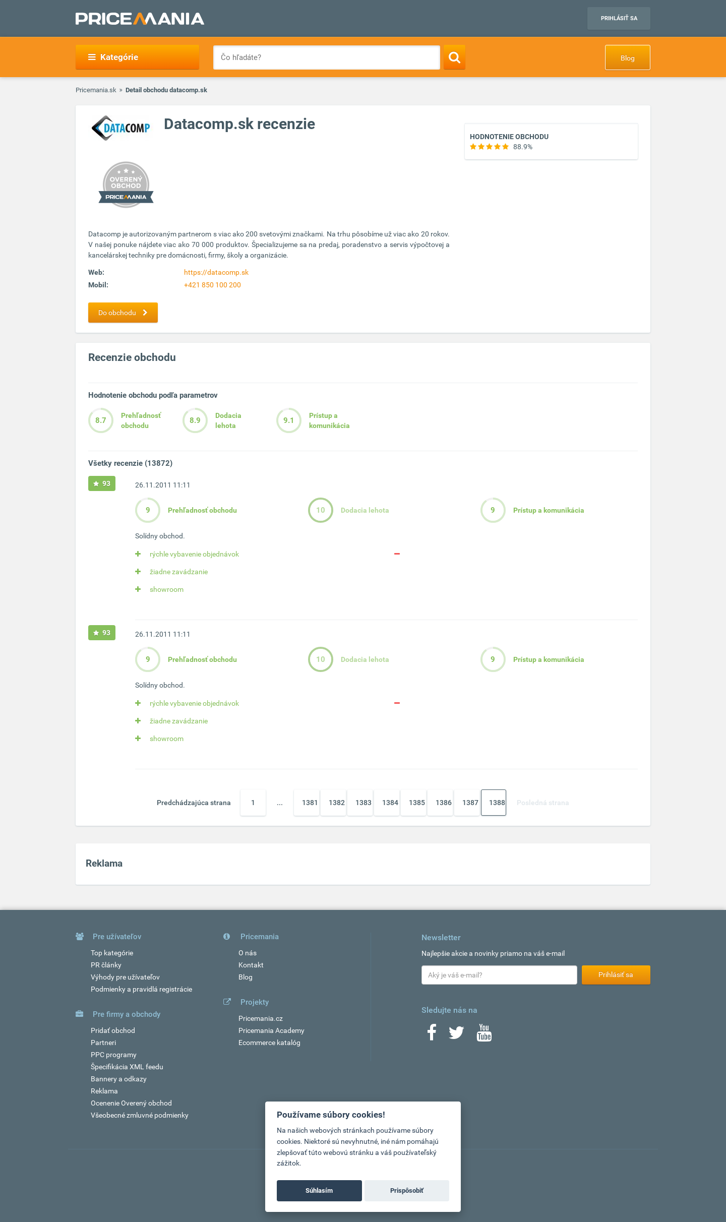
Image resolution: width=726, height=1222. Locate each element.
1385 (417, 803)
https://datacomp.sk (216, 272)
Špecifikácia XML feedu (127, 1067)
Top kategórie (112, 953)
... (280, 803)
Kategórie (113, 57)
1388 (497, 803)
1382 (337, 803)
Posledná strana (543, 803)
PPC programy (114, 1055)
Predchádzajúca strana (194, 803)
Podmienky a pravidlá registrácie (141, 989)
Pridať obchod (113, 1030)
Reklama (104, 1091)
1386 (444, 803)
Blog (628, 58)
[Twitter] (456, 1036)
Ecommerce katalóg (269, 1042)
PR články (106, 965)
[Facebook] (431, 1036)
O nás (247, 953)
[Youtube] (484, 1036)
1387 (470, 803)
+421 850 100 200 (212, 285)
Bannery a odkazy (119, 1079)
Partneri (103, 1042)
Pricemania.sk (96, 90)
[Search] (454, 57)
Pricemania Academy (271, 1030)
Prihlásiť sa (619, 18)
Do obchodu (125, 313)
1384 (390, 803)
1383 (363, 803)
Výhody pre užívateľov (125, 977)
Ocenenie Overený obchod (131, 1103)
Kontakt (251, 965)
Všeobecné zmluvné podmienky (140, 1115)
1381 (310, 803)
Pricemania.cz (260, 1018)
